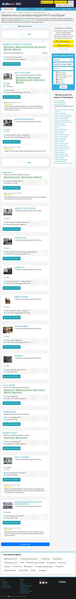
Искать (63, 87)
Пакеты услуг (24, 589)
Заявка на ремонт (61, 2)
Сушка (56, 127)
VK (40, 583)
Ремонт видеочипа (60, 131)
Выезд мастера (61, 74)
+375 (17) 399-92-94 (11, 480)
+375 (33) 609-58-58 (11, 97)
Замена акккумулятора (61, 159)
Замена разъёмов (60, 124)
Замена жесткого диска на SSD (63, 122)
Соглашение (4, 582)
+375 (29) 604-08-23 (11, 424)
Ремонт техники (8, 9)
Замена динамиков (60, 104)
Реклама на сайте (6, 587)
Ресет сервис (22, 457)
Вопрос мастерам (48, 2)
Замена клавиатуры (60, 113)
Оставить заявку (62, 41)
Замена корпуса (59, 133)
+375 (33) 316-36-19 (11, 229)
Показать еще (25, 544)
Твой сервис (21, 326)
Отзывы (53, 9)
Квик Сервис (21, 297)
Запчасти (59, 81)
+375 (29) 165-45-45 (11, 317)
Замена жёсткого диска (61, 143)
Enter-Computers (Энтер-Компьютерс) (28, 503)
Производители (24, 9)
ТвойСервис (9, 412)
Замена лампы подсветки (62, 149)
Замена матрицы (59, 101)
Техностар (20, 238)
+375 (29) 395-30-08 (11, 188)
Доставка (59, 79)
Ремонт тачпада (59, 142)
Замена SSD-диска (60, 152)
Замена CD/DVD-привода (62, 134)
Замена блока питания (61, 129)
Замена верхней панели (61, 154)
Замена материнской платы (62, 120)
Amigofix (7, 172)
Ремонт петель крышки (61, 136)
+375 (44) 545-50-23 (11, 64)
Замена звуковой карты (61, 118)
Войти (71, 2)
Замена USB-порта (60, 150)
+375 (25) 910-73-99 (11, 288)
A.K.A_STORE (9, 385)
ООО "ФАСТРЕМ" (23, 73)
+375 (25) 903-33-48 (11, 403)
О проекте (4, 584)
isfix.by (8, 4)
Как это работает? (63, 49)
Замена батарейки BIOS (61, 156)
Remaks (19, 356)
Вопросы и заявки (40, 9)
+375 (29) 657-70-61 (11, 376)
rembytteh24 (10, 433)
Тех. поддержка (5, 585)
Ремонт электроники (60, 125)
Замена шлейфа (59, 158)
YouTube (46, 583)
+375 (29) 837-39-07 (11, 347)
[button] (63, 60)
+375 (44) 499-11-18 (11, 142)
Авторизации (60, 83)
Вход (21, 582)
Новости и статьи (67, 9)
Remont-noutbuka (24, 119)
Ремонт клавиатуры (60, 138)
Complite (20, 267)
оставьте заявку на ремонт (28, 20)
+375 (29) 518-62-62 (11, 258)
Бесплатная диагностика (64, 76)
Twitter (43, 583)
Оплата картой (61, 72)
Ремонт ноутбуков (25, 208)
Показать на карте (25, 26)
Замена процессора (60, 102)
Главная (3, 12)
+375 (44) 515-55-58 (11, 448)
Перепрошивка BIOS (60, 161)
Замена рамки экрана (61, 145)
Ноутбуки (20, 12)
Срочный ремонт (61, 77)
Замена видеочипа (60, 140)
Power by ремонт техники (17, 44)
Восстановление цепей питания (64, 163)
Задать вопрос (63, 45)
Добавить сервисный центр (65, 5)
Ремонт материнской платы (62, 147)
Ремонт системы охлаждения (63, 115)
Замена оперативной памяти (63, 117)
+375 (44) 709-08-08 (11, 523)
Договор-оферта (24, 587)
